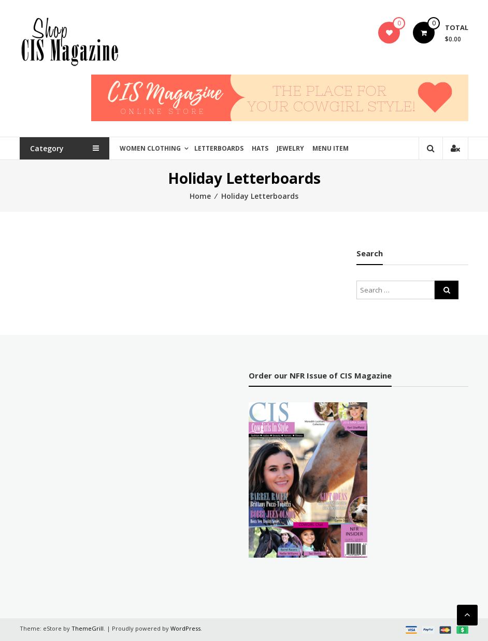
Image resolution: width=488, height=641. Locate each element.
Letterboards (218, 148)
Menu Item (330, 148)
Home (200, 196)
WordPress (185, 628)
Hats (260, 148)
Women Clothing (150, 148)
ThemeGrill (87, 628)
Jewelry (290, 148)
